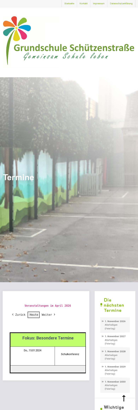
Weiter (49, 314)
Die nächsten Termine (114, 305)
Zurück (18, 314)
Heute (34, 314)
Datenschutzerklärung (121, 3)
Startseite (69, 3)
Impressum (99, 3)
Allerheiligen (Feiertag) (111, 326)
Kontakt (84, 3)
